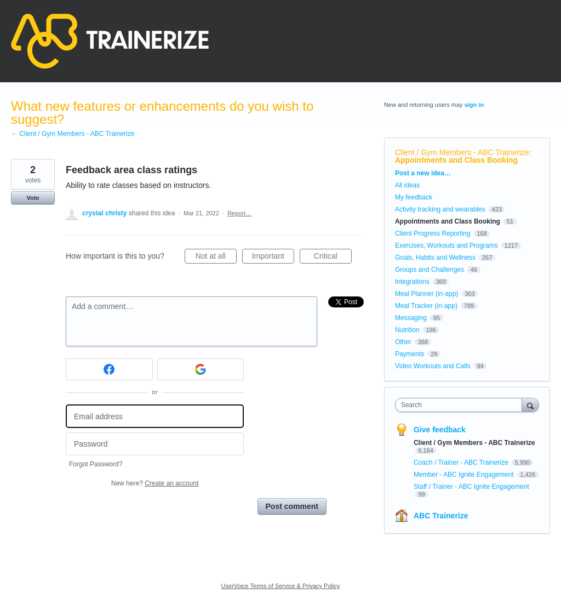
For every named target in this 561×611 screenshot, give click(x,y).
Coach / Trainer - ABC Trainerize (462, 462)
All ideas (407, 185)
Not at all (216, 258)
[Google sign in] (200, 369)
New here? (154, 483)
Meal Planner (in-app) (426, 294)
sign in (474, 104)
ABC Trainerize (441, 515)
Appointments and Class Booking (456, 160)
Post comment (292, 506)
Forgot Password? (95, 464)
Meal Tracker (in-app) (426, 306)
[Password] (155, 444)
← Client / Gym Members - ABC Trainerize (72, 134)
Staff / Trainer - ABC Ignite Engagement (471, 486)
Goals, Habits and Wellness (435, 257)
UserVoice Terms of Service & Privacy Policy (280, 586)
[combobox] (461, 405)
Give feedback (440, 429)
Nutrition (407, 330)
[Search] (530, 405)
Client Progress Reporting (432, 233)
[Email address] (155, 416)
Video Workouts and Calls (433, 366)
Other (403, 342)
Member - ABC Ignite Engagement (465, 474)
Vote (32, 198)
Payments (409, 354)
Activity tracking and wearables (440, 209)
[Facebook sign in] (109, 369)
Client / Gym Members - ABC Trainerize (462, 152)
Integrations (412, 281)
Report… (239, 213)
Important (273, 258)
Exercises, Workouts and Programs (447, 245)
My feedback (413, 197)
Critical (333, 258)
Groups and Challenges (429, 269)
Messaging (411, 318)
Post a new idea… (423, 173)
